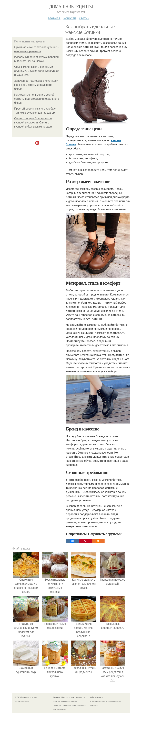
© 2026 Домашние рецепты (26, 697)
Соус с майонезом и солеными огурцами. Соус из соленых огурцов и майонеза (36, 70)
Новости (69, 18)
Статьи (84, 18)
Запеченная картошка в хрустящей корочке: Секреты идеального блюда (36, 84)
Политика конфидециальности (65, 701)
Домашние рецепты (71, 6)
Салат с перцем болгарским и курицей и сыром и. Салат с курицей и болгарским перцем (33, 122)
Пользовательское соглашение (74, 697)
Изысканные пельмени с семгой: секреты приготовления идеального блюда (36, 98)
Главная (54, 18)
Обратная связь (96, 697)
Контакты (56, 697)
